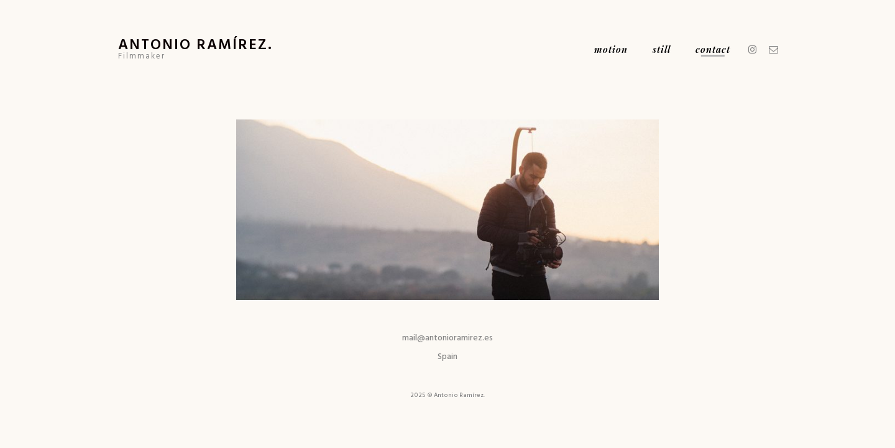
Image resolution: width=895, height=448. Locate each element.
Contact (712, 49)
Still (662, 49)
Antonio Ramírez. (195, 43)
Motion (611, 49)
